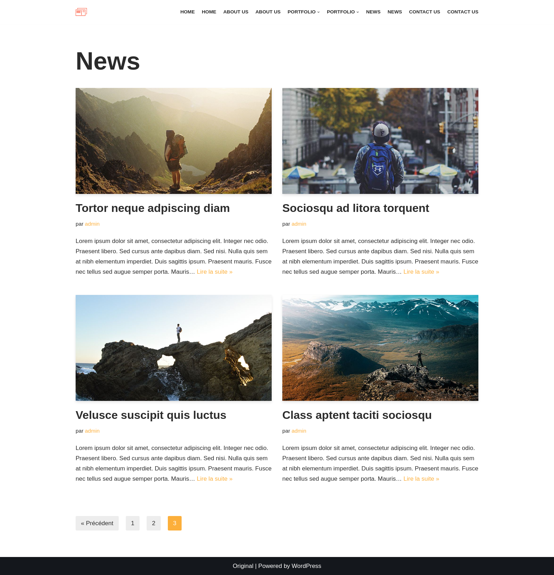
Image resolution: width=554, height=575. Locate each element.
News (373, 11)
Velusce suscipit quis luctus (151, 415)
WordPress (307, 566)
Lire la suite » (214, 271)
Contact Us (424, 11)
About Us (235, 11)
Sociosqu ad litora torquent (355, 208)
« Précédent (97, 523)
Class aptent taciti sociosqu (357, 415)
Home (187, 11)
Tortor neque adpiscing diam (153, 208)
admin (92, 224)
